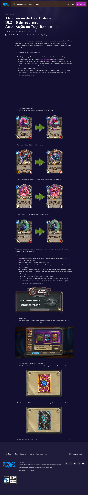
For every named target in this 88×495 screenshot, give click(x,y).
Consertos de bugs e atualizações (26, 439)
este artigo (48, 249)
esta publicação (45, 59)
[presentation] (6, 4)
